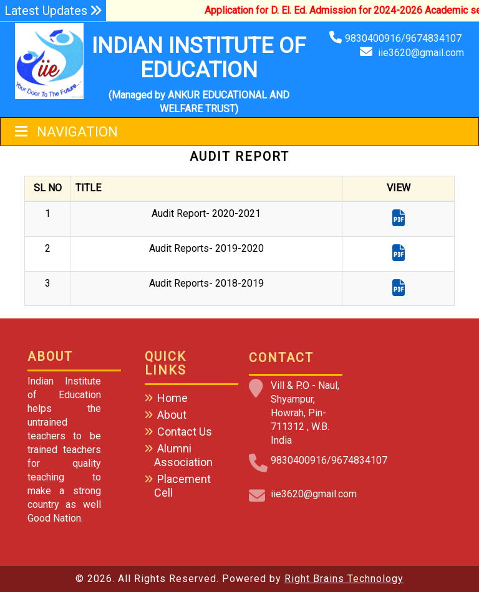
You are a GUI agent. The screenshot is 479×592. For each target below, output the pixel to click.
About (171, 414)
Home (172, 397)
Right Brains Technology (344, 579)
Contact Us (184, 431)
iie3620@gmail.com (421, 53)
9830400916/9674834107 (404, 38)
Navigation (66, 132)
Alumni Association (183, 455)
